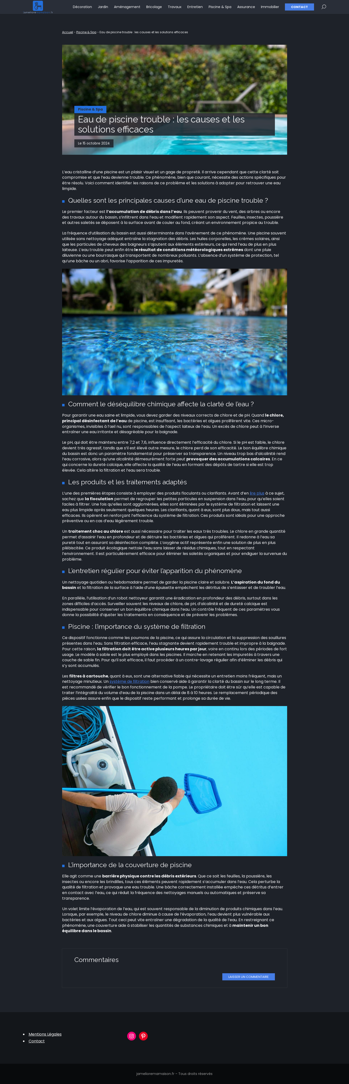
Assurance (246, 9)
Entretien (195, 9)
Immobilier (270, 9)
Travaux (174, 9)
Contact (299, 10)
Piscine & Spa (220, 9)
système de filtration (129, 681)
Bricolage (154, 9)
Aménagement (127, 9)
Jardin (103, 9)
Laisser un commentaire (248, 976)
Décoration (82, 9)
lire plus (257, 493)
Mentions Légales (45, 1034)
